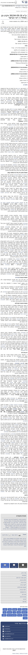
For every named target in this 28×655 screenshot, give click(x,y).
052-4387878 (8, 636)
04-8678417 (7, 626)
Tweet (24, 534)
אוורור (25, 618)
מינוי (2, 192)
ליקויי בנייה (23, 585)
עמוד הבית (24, 6)
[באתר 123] (14, 541)
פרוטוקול (24, 350)
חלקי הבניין (23, 580)
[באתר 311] (14, 544)
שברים (13, 125)
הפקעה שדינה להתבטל (19, 519)
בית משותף (23, 592)
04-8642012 (7, 628)
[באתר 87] (19, 543)
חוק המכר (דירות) (21, 577)
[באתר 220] (19, 538)
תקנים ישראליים (22, 587)
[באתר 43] (4, 541)
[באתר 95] (9, 543)
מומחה (18, 30)
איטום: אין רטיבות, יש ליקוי (19, 524)
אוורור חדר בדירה (8, 529)
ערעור (18, 88)
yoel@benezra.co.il (9, 638)
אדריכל (13, 109)
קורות (18, 544)
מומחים (24, 575)
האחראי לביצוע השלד (21, 399)
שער (11, 382)
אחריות (25, 224)
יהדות (24, 599)
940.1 (6, 28)
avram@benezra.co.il (9, 633)
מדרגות (19, 615)
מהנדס (9, 100)
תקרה (9, 152)
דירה (20, 609)
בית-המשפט (13, 538)
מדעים (24, 601)
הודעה (6, 192)
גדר (2, 312)
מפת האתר (15, 653)
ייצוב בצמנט (12, 525)
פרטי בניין (23, 582)
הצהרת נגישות (23, 653)
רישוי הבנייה (23, 589)
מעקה (4, 615)
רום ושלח (24, 612)
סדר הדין (23, 573)
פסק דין (25, 85)
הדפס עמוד (14, 535)
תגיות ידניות (23, 597)
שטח (16, 141)
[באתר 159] (9, 540)
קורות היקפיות (18, 529)
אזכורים (24, 594)
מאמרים (18, 6)
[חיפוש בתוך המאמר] (14, 11)
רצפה (13, 152)
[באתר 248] (23, 544)
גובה (5, 612)
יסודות (2, 249)
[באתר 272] (6, 538)
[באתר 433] (19, 540)
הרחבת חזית (20, 298)
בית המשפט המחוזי (14, 21)
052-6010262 (8, 631)
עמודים (9, 612)
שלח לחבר (5, 535)
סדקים (25, 125)
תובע (3, 298)
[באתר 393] (23, 541)
